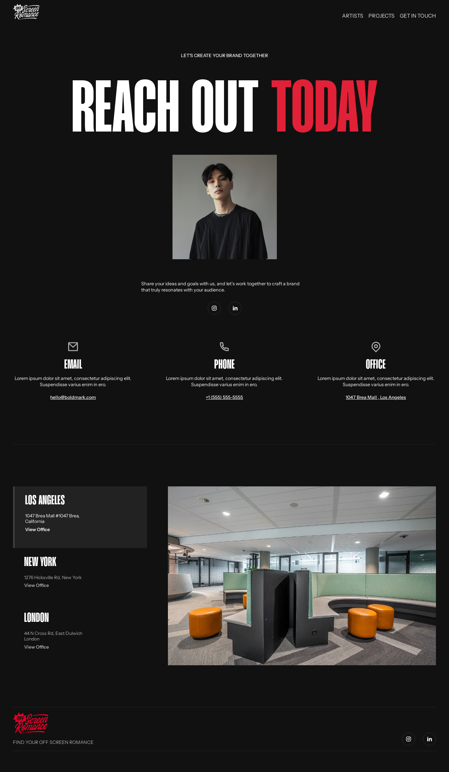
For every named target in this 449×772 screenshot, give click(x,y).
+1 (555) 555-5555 (224, 397)
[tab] (80, 517)
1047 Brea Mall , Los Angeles (376, 397)
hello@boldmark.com (73, 397)
